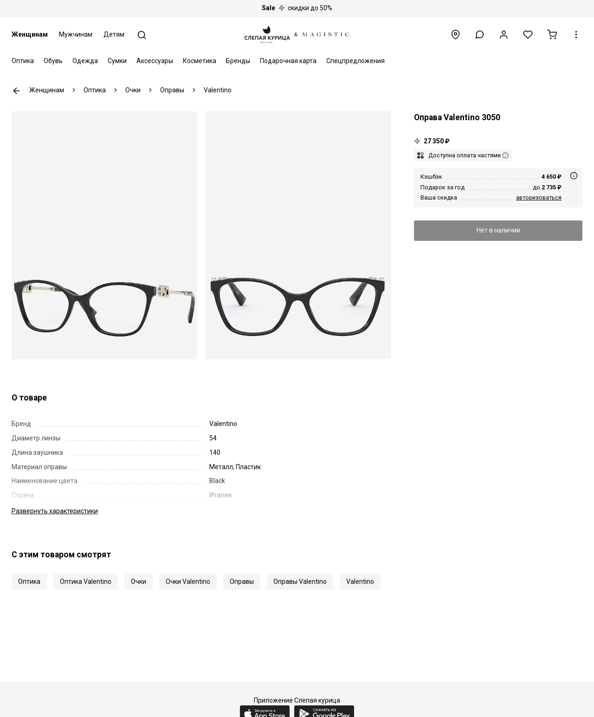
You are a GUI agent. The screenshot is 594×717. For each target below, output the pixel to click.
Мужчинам (75, 34)
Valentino (360, 581)
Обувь (53, 61)
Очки (138, 581)
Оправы (242, 581)
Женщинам (30, 34)
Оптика (23, 61)
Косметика (199, 61)
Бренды (238, 61)
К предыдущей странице (16, 91)
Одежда (85, 61)
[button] (479, 34)
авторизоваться (539, 197)
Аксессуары (154, 61)
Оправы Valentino (300, 581)
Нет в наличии (498, 230)
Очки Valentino (188, 581)
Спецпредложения (355, 61)
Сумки (117, 61)
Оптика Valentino (85, 581)
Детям (113, 34)
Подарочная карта (288, 61)
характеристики (55, 511)
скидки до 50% (297, 8)
